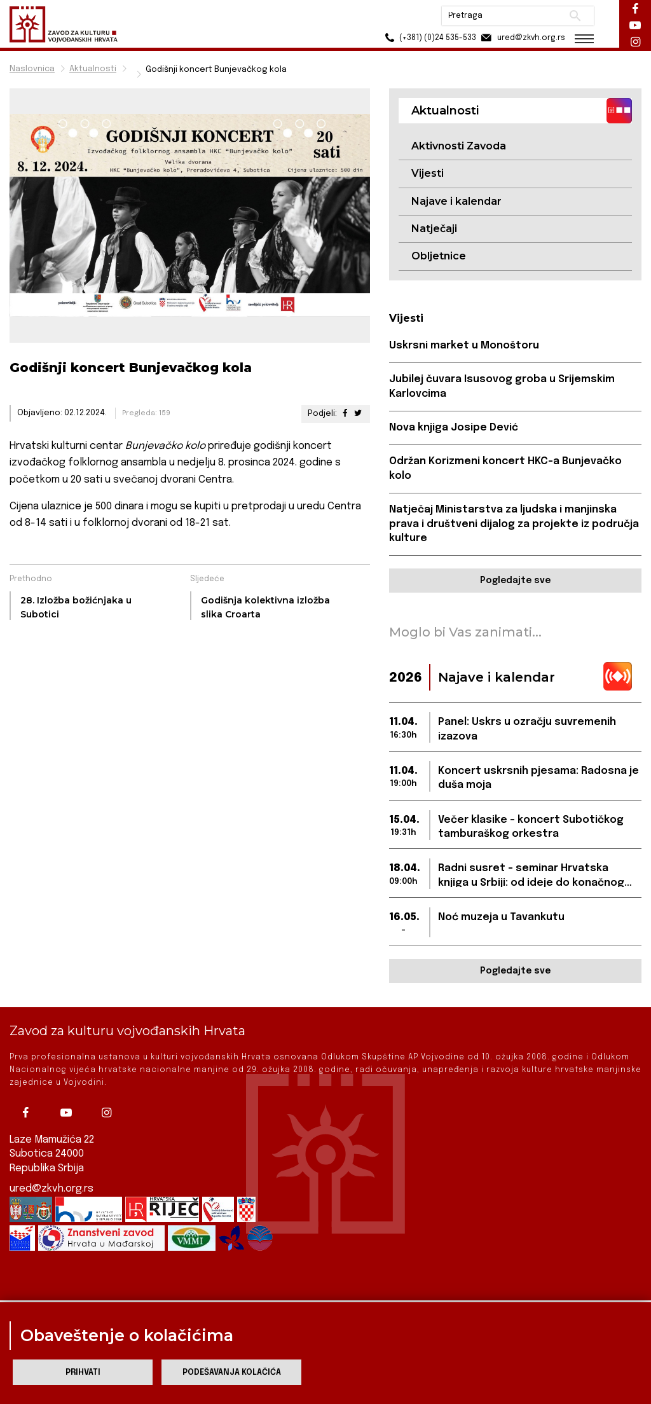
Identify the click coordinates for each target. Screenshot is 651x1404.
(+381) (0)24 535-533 (428, 38)
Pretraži (575, 16)
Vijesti (427, 173)
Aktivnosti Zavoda (458, 146)
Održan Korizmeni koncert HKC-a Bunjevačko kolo (505, 468)
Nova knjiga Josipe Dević (453, 427)
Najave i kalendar (456, 201)
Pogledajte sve (515, 580)
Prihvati (82, 1372)
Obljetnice (438, 256)
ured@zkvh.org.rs (51, 1177)
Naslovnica (32, 69)
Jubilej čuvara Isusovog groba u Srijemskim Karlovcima (502, 386)
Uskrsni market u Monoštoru (464, 345)
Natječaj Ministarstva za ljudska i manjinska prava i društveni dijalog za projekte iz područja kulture (514, 524)
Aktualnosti (92, 69)
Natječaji (434, 229)
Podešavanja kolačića (231, 1372)
